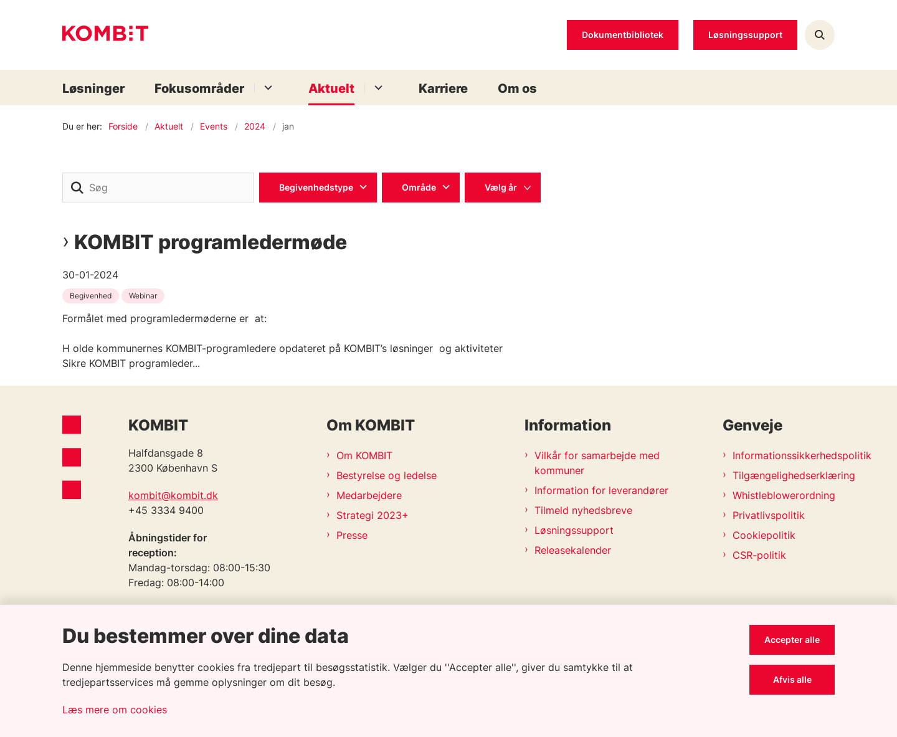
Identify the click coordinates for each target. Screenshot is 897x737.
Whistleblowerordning (784, 495)
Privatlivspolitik (769, 515)
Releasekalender (572, 550)
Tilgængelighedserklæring (784, 475)
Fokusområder (199, 88)
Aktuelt (331, 88)
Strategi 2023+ (372, 515)
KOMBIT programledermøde (210, 242)
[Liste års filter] (503, 187)
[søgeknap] (77, 187)
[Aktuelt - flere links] (376, 87)
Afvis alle (792, 679)
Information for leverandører (601, 490)
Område (419, 187)
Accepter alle (792, 639)
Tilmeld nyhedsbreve (583, 510)
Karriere (443, 88)
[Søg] (158, 187)
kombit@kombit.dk (173, 495)
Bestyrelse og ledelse (386, 475)
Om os (517, 88)
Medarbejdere (369, 495)
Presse (352, 535)
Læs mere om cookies (114, 709)
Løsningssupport (574, 530)
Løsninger (93, 88)
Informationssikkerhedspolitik (784, 455)
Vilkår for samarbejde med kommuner (597, 463)
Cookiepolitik (764, 535)
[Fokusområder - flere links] (266, 87)
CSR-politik (759, 555)
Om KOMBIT (364, 455)
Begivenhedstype (316, 187)
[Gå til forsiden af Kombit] (105, 35)
